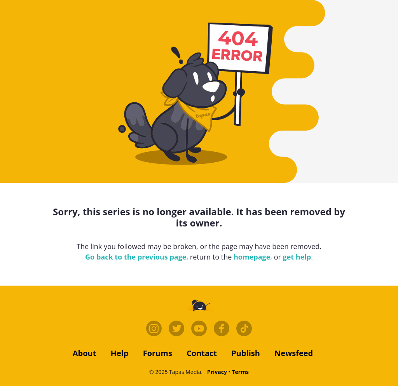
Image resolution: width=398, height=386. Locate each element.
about (84, 353)
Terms (240, 371)
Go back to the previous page (135, 256)
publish (245, 353)
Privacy (217, 371)
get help (297, 256)
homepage (252, 256)
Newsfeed (293, 353)
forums (157, 353)
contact (202, 353)
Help (120, 353)
